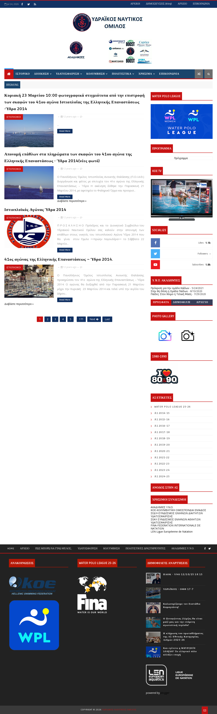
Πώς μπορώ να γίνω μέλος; (53, 548)
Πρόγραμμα (181, 158)
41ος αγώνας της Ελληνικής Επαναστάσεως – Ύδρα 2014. (58, 259)
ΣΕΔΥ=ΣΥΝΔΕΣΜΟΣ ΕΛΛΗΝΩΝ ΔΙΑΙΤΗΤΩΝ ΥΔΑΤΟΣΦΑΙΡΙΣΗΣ (177, 514)
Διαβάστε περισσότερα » (71, 201)
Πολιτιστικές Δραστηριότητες (145, 548)
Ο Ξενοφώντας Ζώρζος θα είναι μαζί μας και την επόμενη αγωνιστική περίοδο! (183, 622)
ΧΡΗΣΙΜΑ (145, 73)
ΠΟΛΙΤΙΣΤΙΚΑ (121, 73)
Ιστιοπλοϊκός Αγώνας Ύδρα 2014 (35, 209)
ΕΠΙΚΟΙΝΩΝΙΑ (201, 3)
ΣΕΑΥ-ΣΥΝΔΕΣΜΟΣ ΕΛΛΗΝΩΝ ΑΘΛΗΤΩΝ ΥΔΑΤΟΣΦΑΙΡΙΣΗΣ (175, 521)
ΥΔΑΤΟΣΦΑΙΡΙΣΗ (67, 73)
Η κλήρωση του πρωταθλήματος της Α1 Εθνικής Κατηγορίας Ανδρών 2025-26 (183, 636)
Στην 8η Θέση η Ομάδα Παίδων (169, 291)
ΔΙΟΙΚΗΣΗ (41, 73)
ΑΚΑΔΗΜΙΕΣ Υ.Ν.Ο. (162, 507)
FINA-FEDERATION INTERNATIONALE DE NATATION (175, 527)
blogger (165, 693)
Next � (94, 319)
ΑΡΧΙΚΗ (135, 3)
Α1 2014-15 (162, 413)
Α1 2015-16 (162, 419)
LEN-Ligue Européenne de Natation (172, 531)
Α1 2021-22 (161, 457)
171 (81, 319)
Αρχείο (202, 302)
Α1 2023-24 (162, 470)
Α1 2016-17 (162, 425)
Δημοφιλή (181, 302)
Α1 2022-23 (161, 463)
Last (107, 319)
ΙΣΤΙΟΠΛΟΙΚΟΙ (14, 116)
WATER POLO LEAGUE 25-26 (172, 406)
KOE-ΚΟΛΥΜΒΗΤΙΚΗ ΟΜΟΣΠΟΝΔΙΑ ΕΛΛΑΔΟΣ (178, 510)
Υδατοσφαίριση (87, 548)
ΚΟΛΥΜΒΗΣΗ (95, 73)
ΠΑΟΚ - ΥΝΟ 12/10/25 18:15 (183, 574)
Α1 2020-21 (162, 451)
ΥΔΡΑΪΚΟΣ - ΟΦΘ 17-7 (178, 589)
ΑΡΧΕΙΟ (182, 3)
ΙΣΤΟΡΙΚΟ (23, 73)
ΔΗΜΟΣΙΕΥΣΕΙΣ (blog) (159, 3)
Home (10, 548)
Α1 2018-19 (162, 438)
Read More (64, 131)
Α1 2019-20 (162, 444)
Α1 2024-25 (162, 476)
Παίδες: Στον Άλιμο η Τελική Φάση (171, 294)
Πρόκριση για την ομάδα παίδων (170, 288)
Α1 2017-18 (162, 432)
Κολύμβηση (111, 548)
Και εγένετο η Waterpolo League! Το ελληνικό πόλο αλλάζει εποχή (180, 651)
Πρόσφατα (161, 302)
